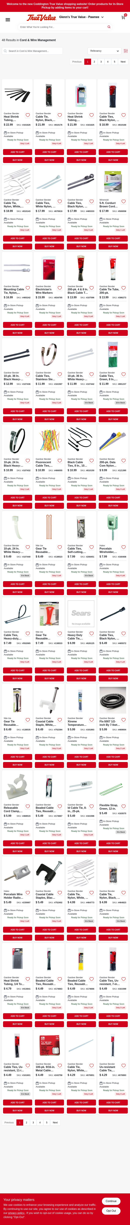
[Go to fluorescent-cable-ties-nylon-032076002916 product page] (49, 467)
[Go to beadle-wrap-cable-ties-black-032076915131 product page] (49, 812)
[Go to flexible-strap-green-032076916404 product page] (113, 812)
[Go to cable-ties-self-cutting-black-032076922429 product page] (81, 553)
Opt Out (111, 1210)
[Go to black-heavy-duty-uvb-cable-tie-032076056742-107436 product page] (17, 380)
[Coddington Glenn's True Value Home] (41, 17)
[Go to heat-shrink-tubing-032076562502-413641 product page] (17, 985)
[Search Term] (65, 27)
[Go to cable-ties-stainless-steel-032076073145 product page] (49, 380)
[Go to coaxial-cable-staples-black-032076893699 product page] (49, 899)
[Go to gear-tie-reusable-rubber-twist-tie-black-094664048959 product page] (17, 726)
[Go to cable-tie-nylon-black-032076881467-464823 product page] (113, 899)
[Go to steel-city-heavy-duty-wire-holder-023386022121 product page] (113, 553)
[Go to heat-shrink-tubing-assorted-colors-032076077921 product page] (81, 121)
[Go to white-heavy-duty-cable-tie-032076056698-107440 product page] (17, 553)
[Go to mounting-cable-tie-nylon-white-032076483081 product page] (17, 294)
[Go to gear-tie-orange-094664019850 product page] (49, 553)
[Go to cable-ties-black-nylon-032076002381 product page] (113, 640)
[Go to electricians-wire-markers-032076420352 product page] (49, 294)
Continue (111, 1201)
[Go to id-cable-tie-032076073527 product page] (81, 812)
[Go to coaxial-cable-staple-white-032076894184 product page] (49, 726)
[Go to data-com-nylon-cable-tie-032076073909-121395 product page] (113, 467)
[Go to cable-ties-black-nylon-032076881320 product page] (81, 208)
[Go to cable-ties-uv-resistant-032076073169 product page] (113, 985)
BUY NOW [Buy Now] (17, 160)
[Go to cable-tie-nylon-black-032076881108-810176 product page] (49, 121)
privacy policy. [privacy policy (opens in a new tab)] (16, 1213)
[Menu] (8, 20)
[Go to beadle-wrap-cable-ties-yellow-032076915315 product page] (81, 985)
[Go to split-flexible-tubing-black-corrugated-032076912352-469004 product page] (113, 726)
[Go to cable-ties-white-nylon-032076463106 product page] (49, 208)
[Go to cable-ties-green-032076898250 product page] (113, 380)
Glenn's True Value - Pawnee (81, 17)
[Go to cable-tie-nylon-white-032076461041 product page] (81, 899)
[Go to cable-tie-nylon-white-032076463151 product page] (17, 208)
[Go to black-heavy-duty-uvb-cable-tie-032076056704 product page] (17, 467)
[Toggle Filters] (126, 51)
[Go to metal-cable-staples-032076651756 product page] (49, 1072)
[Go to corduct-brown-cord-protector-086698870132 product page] (113, 208)
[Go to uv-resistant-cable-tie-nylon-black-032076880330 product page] (113, 1072)
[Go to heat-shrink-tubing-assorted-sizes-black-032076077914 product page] (17, 121)
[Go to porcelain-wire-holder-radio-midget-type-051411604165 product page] (17, 899)
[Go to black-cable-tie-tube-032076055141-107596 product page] (81, 294)
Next (123, 61)
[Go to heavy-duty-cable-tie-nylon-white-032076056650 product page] (81, 640)
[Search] (109, 27)
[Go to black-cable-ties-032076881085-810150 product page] (81, 467)
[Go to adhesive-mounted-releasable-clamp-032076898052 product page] (17, 812)
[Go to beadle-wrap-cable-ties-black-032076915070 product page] (49, 985)
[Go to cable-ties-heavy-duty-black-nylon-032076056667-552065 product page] (17, 640)
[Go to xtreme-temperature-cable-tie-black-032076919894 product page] (81, 726)
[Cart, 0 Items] (123, 17)
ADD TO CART (18, 152)
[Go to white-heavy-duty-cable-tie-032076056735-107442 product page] (81, 380)
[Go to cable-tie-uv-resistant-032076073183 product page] (17, 1072)
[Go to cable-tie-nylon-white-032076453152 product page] (81, 1072)
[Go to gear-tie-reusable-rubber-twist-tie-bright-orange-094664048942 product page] (49, 640)
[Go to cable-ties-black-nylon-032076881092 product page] (113, 121)
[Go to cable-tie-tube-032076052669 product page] (113, 294)
